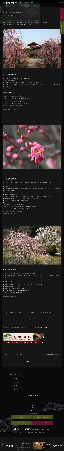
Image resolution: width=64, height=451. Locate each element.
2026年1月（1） (14, 389)
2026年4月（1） (14, 382)
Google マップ (20, 445)
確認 (29, 432)
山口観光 (39, 312)
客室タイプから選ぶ (42, 417)
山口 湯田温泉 (7, 3)
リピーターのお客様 (62, 14)
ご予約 (62, 28)
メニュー (62, 2)
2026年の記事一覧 (14, 374)
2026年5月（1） (14, 378)
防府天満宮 (11, 110)
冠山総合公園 (12, 214)
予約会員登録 (41, 432)
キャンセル (36, 432)
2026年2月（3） (14, 385)
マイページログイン (23, 432)
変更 (32, 432)
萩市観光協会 (12, 296)
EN (60, 2)
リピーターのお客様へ (43, 423)
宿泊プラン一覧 (21, 423)
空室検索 (21, 417)
